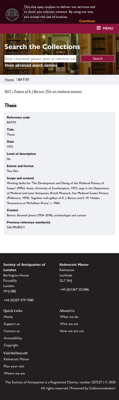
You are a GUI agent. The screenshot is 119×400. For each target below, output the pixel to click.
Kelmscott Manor (16, 359)
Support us (12, 324)
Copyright (11, 345)
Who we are (69, 324)
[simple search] (40, 58)
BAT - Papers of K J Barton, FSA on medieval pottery (43, 91)
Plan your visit (14, 366)
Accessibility (13, 338)
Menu (108, 28)
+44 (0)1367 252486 (74, 289)
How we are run (72, 331)
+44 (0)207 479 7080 (19, 300)
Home (9, 79)
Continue (87, 21)
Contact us (12, 331)
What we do (69, 317)
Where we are (14, 373)
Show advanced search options (31, 65)
